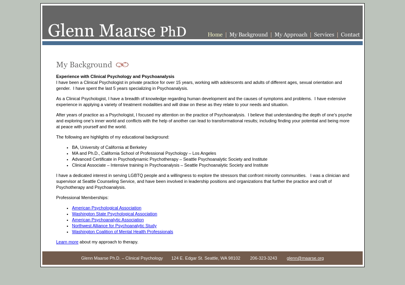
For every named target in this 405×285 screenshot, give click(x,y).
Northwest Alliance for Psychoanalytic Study (114, 225)
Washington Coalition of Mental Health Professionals (122, 231)
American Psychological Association (106, 207)
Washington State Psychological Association (114, 213)
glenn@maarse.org (305, 258)
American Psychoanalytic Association (108, 219)
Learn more (67, 241)
